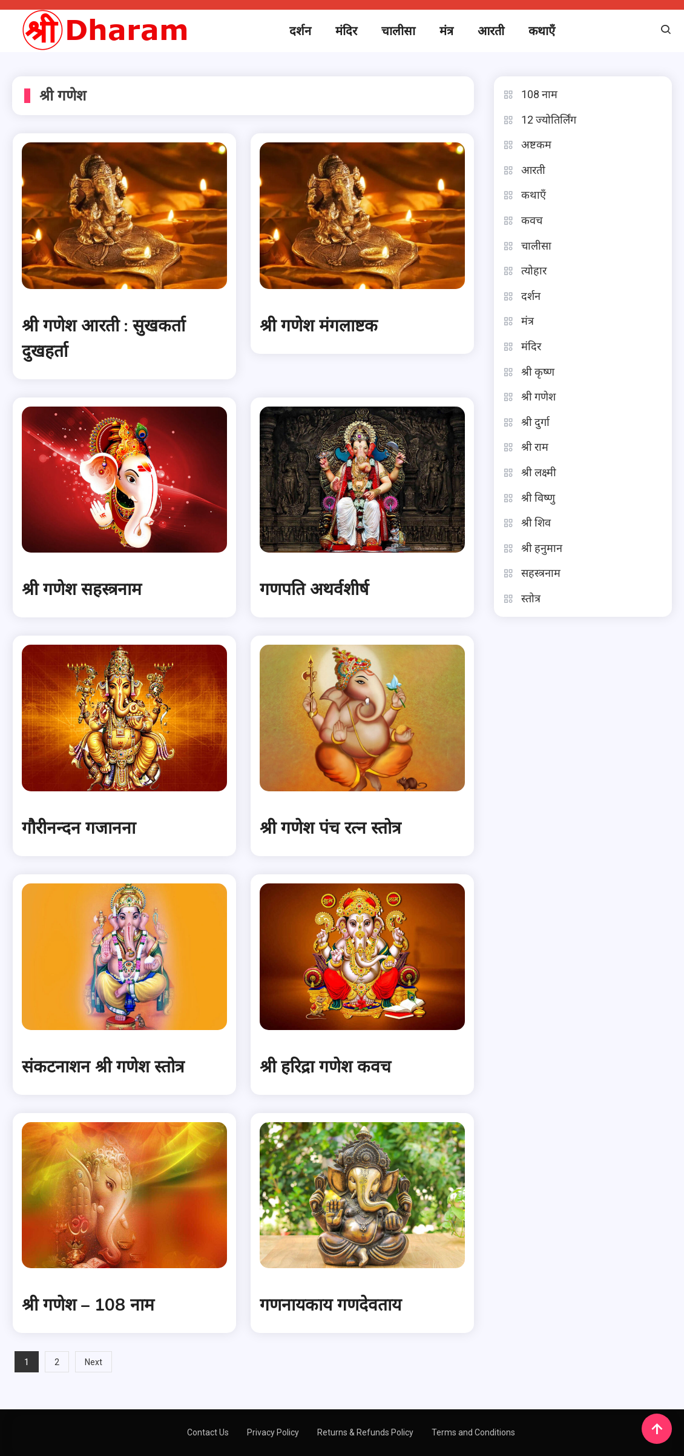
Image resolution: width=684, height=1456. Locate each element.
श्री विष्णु (538, 497)
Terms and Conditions (473, 1432)
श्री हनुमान (541, 548)
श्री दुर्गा (535, 422)
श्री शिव (536, 522)
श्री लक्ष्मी (538, 472)
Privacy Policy (273, 1432)
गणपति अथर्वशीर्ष (314, 589)
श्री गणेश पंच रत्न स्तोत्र (330, 828)
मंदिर (346, 31)
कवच (531, 220)
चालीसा (398, 31)
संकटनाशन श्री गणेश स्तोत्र (103, 1067)
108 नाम (539, 94)
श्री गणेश (538, 396)
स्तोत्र (531, 598)
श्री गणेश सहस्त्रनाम (82, 589)
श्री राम (534, 446)
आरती (491, 31)
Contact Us (208, 1432)
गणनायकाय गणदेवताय (330, 1305)
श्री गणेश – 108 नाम (88, 1305)
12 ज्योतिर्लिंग (548, 119)
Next (93, 1362)
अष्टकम (536, 144)
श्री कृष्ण (537, 371)
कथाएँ (541, 31)
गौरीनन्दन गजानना (79, 828)
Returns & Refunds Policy (365, 1432)
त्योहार (534, 270)
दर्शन (300, 31)
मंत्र (446, 31)
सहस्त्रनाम (541, 573)
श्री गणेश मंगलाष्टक (319, 325)
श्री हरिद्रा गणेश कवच (325, 1067)
